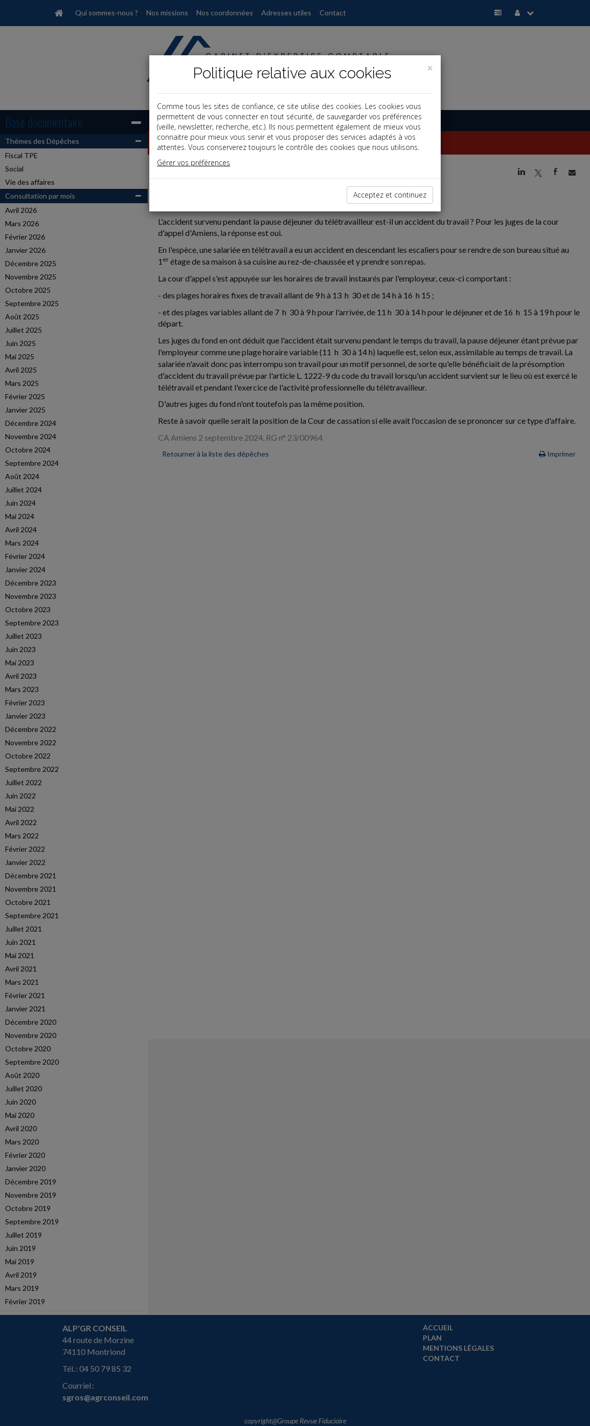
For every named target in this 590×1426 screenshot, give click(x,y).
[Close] (430, 68)
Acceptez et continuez (389, 195)
